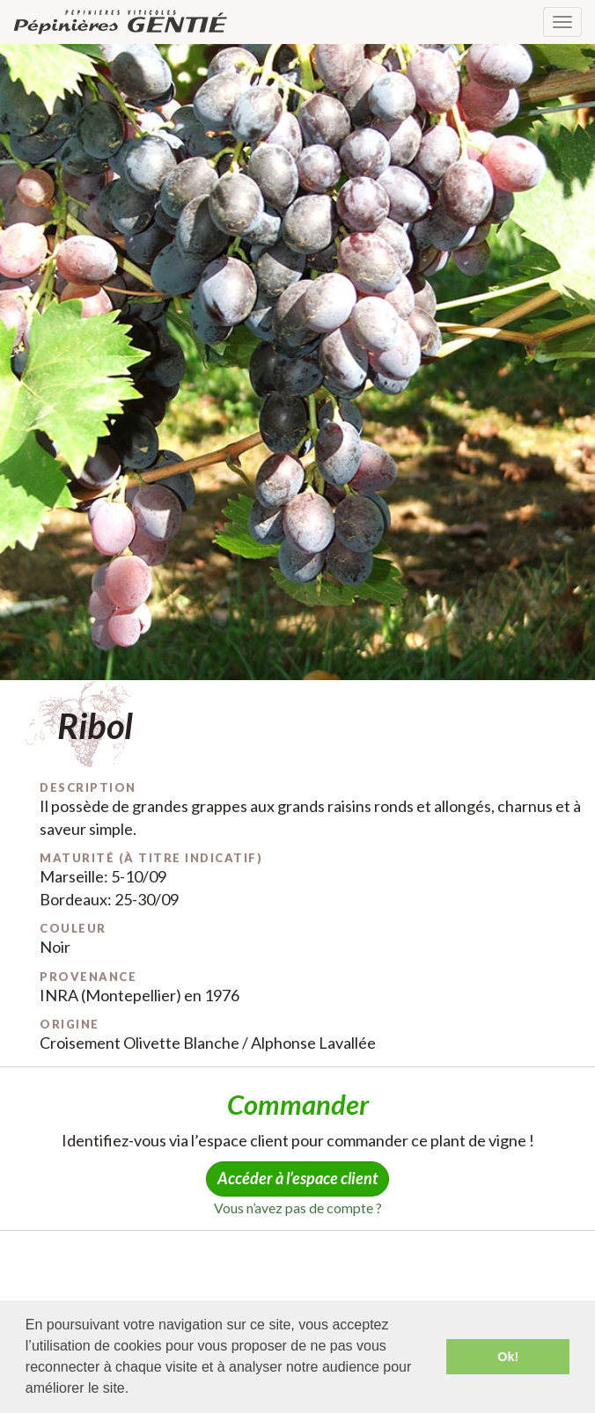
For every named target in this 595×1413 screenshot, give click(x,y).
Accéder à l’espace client (297, 1178)
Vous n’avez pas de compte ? (298, 1207)
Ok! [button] (507, 1357)
